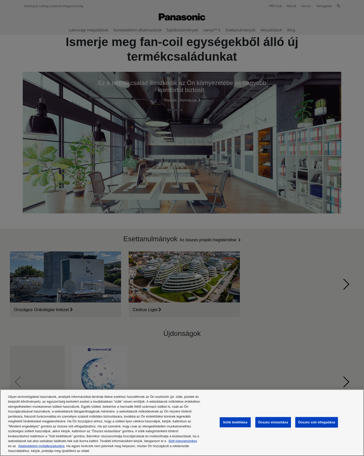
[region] (182, 422)
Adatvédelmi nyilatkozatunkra (41, 446)
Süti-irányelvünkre (182, 441)
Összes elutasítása (273, 422)
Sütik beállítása (235, 422)
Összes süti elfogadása (316, 422)
